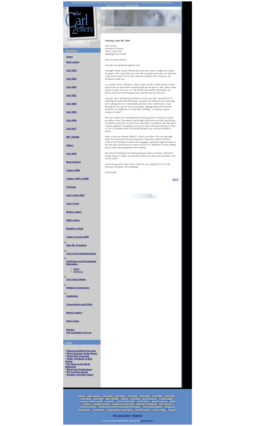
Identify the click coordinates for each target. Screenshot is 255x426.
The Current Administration (81, 253)
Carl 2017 (71, 128)
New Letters (73, 62)
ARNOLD (78, 271)
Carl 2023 (71, 78)
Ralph (76, 269)
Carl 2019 (71, 112)
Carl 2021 (71, 95)
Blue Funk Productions (79, 369)
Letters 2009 (73, 170)
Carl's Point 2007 (75, 195)
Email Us (137, 415)
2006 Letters (73, 220)
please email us (147, 421)
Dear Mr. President (76, 245)
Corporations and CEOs (79, 304)
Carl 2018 (71, 120)
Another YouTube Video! (80, 374)
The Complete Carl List (79, 332)
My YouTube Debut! (77, 372)
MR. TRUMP (73, 137)
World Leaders (74, 312)
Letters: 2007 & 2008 (77, 178)
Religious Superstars (77, 287)
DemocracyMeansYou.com (81, 350)
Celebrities (72, 296)
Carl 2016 (71, 153)
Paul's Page (72, 321)
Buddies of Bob (74, 228)
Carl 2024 (71, 70)
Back (175, 179)
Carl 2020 (71, 103)
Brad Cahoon (73, 162)
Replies (70, 329)
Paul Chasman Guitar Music (82, 353)
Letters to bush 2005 (77, 237)
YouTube (71, 187)
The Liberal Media (76, 279)
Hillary (69, 145)
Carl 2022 (71, 87)
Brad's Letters (74, 212)
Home (69, 56)
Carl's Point (72, 203)
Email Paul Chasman (78, 356)
